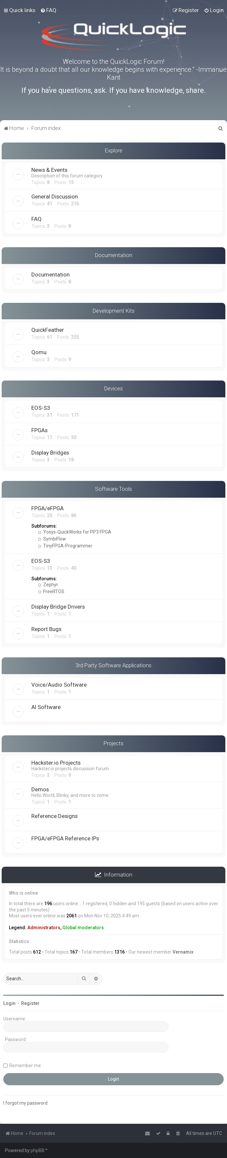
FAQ (36, 219)
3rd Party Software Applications (113, 665)
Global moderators (83, 927)
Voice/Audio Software (59, 684)
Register (30, 1003)
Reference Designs (54, 816)
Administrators (43, 927)
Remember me (25, 1065)
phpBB (38, 1150)
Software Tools (113, 489)
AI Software (46, 707)
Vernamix (183, 952)
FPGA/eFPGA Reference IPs (65, 838)
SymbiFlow (52, 538)
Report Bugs (46, 629)
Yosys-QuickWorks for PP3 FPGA (74, 532)
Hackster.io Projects (56, 762)
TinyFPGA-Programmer (65, 545)
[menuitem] (48, 10)
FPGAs (39, 430)
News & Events (49, 170)
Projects (113, 743)
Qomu (39, 352)
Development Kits (114, 310)
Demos (40, 789)
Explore (113, 150)
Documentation (113, 255)
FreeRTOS (51, 591)
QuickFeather (47, 330)
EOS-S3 (40, 408)
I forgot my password (25, 1103)
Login (9, 1003)
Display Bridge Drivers (58, 606)
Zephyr (48, 584)
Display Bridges (50, 452)
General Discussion (54, 196)
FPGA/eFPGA (47, 508)
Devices (113, 388)
